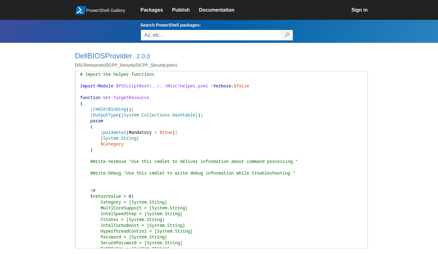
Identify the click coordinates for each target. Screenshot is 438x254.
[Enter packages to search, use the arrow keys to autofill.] (211, 35)
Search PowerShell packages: (171, 25)
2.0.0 (143, 56)
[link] (156, 10)
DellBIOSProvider (103, 56)
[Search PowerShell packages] (287, 35)
